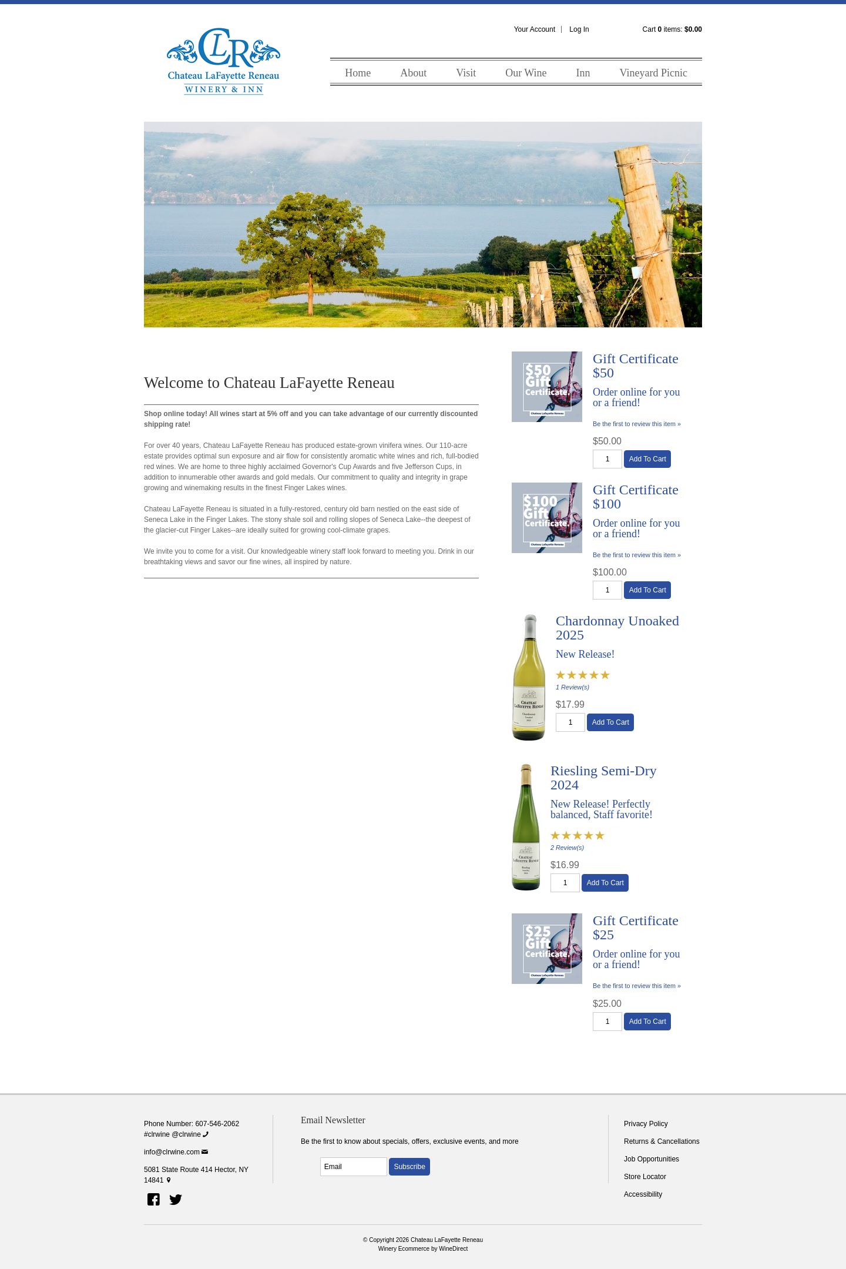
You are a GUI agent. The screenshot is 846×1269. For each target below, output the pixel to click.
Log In (579, 29)
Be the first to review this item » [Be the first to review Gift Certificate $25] (637, 985)
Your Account (534, 29)
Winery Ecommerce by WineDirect (423, 1248)
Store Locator (645, 1177)
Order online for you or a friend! (636, 397)
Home (358, 73)
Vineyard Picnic (653, 73)
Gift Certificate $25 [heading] (636, 927)
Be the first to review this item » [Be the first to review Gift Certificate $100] (637, 554)
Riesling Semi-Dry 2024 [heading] (603, 777)
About (413, 73)
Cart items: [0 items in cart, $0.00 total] (672, 29)
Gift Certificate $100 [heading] (636, 496)
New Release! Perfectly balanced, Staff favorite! (601, 809)
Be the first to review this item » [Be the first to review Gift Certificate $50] (637, 423)
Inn (583, 73)
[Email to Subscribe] (353, 1166)
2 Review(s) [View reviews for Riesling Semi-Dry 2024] (567, 847)
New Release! (585, 654)
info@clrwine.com (177, 1152)
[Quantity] (607, 459)
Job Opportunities (651, 1159)
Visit (466, 73)
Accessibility (643, 1194)
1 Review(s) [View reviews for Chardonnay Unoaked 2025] (572, 687)
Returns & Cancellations (662, 1141)
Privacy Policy (646, 1124)
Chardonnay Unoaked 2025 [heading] (617, 627)
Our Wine (525, 73)
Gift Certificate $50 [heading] (636, 365)
